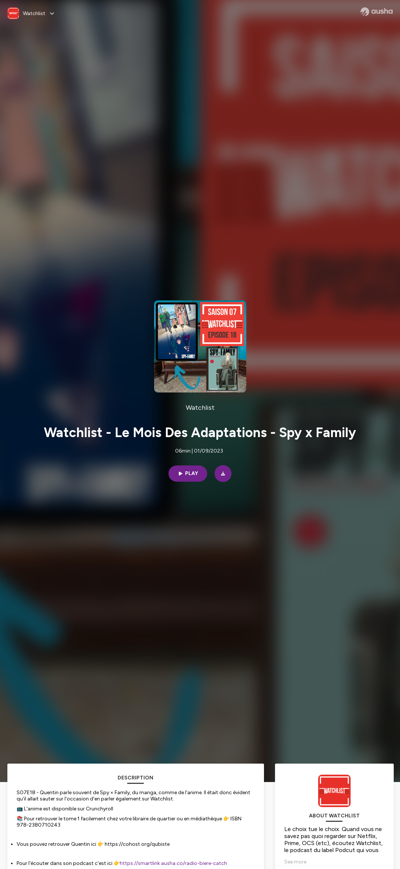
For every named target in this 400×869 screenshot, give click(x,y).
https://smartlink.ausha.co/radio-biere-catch (173, 863)
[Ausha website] (377, 11)
